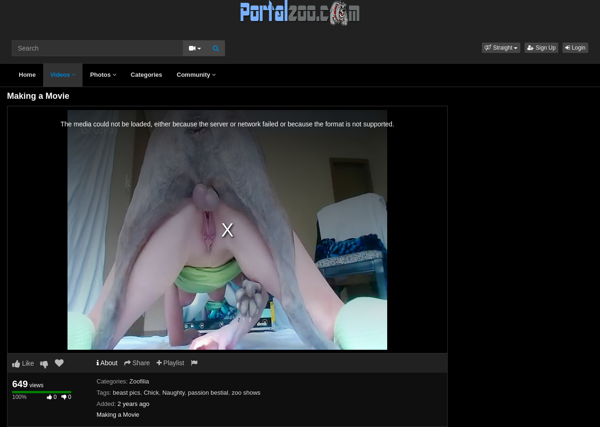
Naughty (173, 392)
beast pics (127, 392)
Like (23, 363)
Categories (146, 74)
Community (196, 74)
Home (27, 74)
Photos (103, 74)
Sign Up (541, 47)
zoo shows (246, 392)
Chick (151, 392)
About (107, 363)
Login (575, 47)
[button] (501, 48)
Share (137, 363)
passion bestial (208, 392)
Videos (62, 74)
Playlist (170, 363)
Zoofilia (139, 381)
